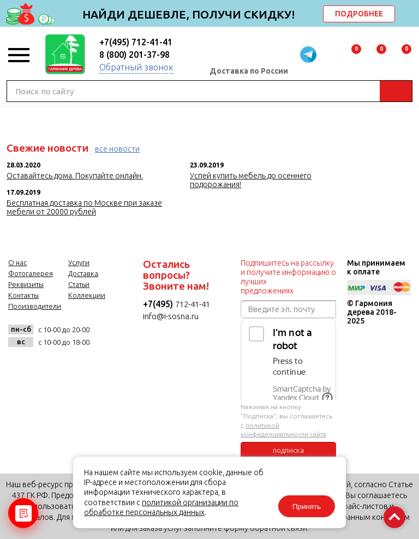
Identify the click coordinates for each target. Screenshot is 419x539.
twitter (73, 366)
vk (19, 366)
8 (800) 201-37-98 (134, 54)
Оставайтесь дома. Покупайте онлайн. (75, 175)
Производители (34, 306)
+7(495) (159, 304)
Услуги (78, 262)
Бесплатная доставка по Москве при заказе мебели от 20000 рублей (84, 207)
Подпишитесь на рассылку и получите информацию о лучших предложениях (288, 277)
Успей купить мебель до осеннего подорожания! (251, 180)
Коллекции (86, 295)
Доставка (83, 273)
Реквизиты (26, 284)
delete (409, 14)
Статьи (78, 284)
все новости (117, 149)
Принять (306, 506)
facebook (46, 366)
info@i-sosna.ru (171, 316)
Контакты (23, 295)
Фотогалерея (30, 273)
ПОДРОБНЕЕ (359, 13)
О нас (17, 262)
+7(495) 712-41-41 (135, 42)
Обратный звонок (136, 67)
